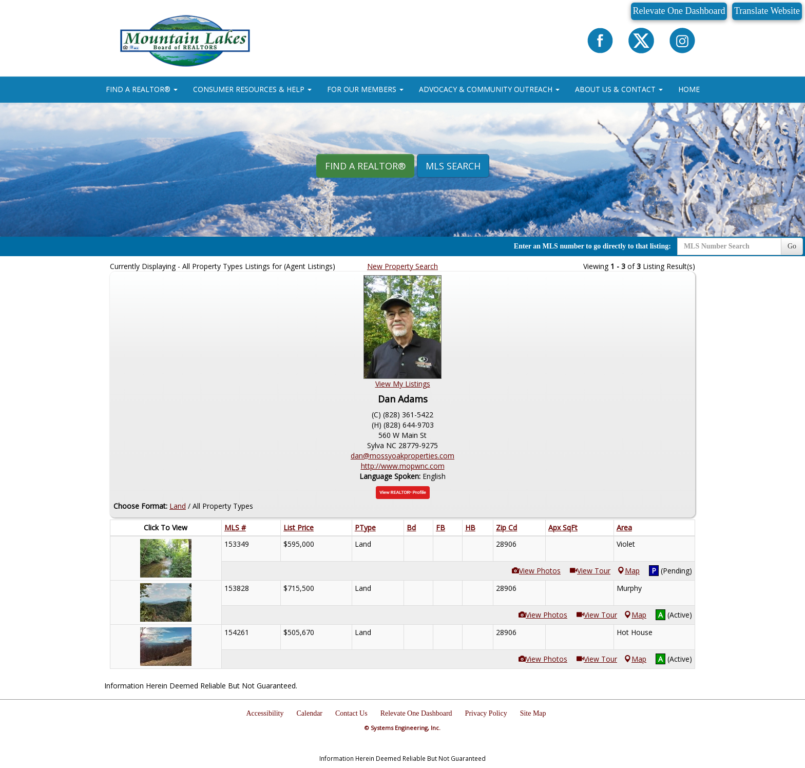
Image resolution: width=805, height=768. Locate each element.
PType (365, 527)
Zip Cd (506, 527)
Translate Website (767, 11)
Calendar (310, 713)
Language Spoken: (391, 476)
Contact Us (351, 713)
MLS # (235, 527)
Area (624, 527)
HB (470, 527)
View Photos (536, 570)
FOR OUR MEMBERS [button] (365, 89)
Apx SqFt (563, 527)
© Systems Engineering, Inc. (402, 728)
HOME (689, 89)
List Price (298, 527)
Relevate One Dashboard (679, 11)
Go (792, 246)
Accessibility (264, 713)
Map (629, 570)
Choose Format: (140, 506)
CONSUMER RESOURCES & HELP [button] (252, 89)
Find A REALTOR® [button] (365, 166)
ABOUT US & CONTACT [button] (619, 89)
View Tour (590, 570)
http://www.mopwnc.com (403, 466)
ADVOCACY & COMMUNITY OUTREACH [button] (489, 89)
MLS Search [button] (453, 166)
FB (440, 527)
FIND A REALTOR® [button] (142, 89)
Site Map (533, 713)
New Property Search (402, 266)
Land (177, 506)
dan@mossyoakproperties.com (402, 455)
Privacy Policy (486, 713)
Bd (411, 527)
